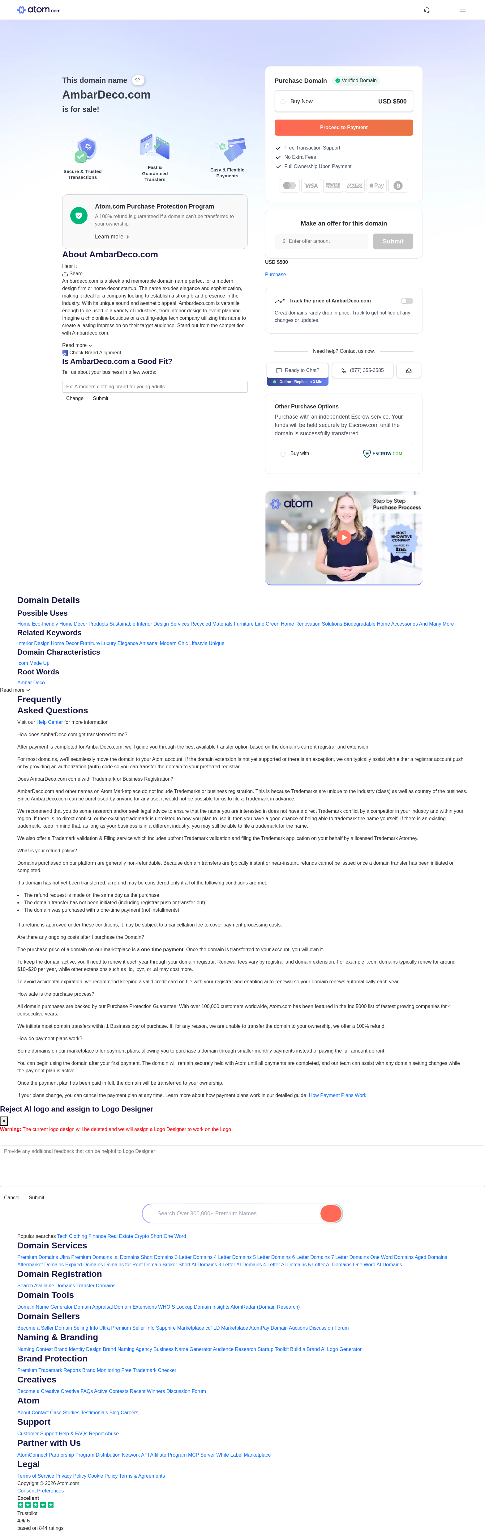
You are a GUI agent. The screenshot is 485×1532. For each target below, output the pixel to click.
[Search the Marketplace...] (155, 387)
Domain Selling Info (76, 1328)
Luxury (108, 643)
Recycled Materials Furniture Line (227, 624)
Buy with (344, 453)
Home (24, 624)
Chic (183, 643)
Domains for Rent (123, 1264)
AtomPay (259, 1328)
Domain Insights (212, 1307)
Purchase (275, 274)
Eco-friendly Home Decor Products (70, 624)
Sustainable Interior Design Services (149, 624)
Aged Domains (431, 1257)
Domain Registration (59, 1274)
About (23, 1412)
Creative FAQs (77, 1391)
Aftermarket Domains (40, 1264)
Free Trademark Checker (148, 1370)
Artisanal (148, 643)
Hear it (69, 266)
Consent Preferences (40, 1490)
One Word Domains (392, 1257)
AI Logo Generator (341, 1349)
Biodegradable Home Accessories (381, 624)
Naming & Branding (57, 1337)
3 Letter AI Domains (240, 1264)
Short (156, 1236)
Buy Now (344, 101)
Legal (28, 1464)
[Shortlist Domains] (438, 10)
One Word (175, 1236)
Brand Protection (52, 1358)
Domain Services (52, 1245)
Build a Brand (305, 1349)
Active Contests (111, 1391)
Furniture (90, 643)
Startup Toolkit (273, 1349)
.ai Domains (126, 1257)
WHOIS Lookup (175, 1307)
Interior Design (33, 643)
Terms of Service (35, 1476)
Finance (97, 1236)
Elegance (128, 643)
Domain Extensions (135, 1307)
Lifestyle (198, 643)
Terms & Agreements (142, 1476)
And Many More (436, 624)
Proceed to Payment (363, 127)
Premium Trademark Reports (49, 1370)
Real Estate (120, 1236)
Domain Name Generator (45, 1307)
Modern (168, 643)
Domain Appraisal (93, 1307)
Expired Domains (84, 1264)
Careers (129, 1412)
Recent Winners (147, 1391)
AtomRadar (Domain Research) (265, 1307)
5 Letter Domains (272, 1257)
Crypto (142, 1236)
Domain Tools (45, 1295)
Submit (101, 398)
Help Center (49, 722)
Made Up (39, 663)
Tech (62, 1236)
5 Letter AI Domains (330, 1264)
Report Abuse (104, 1433)
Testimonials (94, 1412)
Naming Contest (35, 1349)
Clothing (78, 1236)
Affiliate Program (168, 1455)
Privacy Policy (71, 1476)
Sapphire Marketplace (180, 1328)
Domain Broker (160, 1264)
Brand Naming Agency (127, 1349)
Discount (407, 301)
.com (22, 663)
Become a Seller (35, 1328)
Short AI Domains (197, 1264)
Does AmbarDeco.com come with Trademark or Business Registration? (95, 779)
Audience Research (234, 1349)
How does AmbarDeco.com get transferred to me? (72, 734)
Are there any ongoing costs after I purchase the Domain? (80, 937)
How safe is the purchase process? (55, 994)
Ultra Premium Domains (85, 1257)
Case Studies (64, 1412)
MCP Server (201, 1455)
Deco (39, 682)
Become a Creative (38, 1391)
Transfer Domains (96, 1285)
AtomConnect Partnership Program (55, 1455)
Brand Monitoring (101, 1370)
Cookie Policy (103, 1476)
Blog (114, 1412)
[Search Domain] (330, 1213)
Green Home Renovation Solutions (304, 624)
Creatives (36, 1379)
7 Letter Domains (350, 1257)
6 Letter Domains (311, 1257)
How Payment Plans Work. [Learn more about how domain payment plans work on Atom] (338, 1095)
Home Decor (65, 643)
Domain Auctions (289, 1328)
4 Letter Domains (233, 1257)
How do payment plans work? (49, 1038)
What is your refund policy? (47, 850)
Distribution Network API (122, 1455)
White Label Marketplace (243, 1455)
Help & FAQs (73, 1433)
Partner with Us (49, 1443)
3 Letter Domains (194, 1257)
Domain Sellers (48, 1316)
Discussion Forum (329, 1328)
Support (33, 1422)
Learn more (112, 237)
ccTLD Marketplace (226, 1328)
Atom (28, 1400)
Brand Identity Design (77, 1349)
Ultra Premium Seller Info (127, 1328)
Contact (40, 1412)
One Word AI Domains (377, 1264)
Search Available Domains (46, 1285)
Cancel (11, 1197)
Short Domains (157, 1257)
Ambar (24, 682)
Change (75, 398)
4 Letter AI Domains (285, 1264)
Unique (217, 643)
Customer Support (38, 1433)
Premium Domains (37, 1257)
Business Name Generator (182, 1349)
